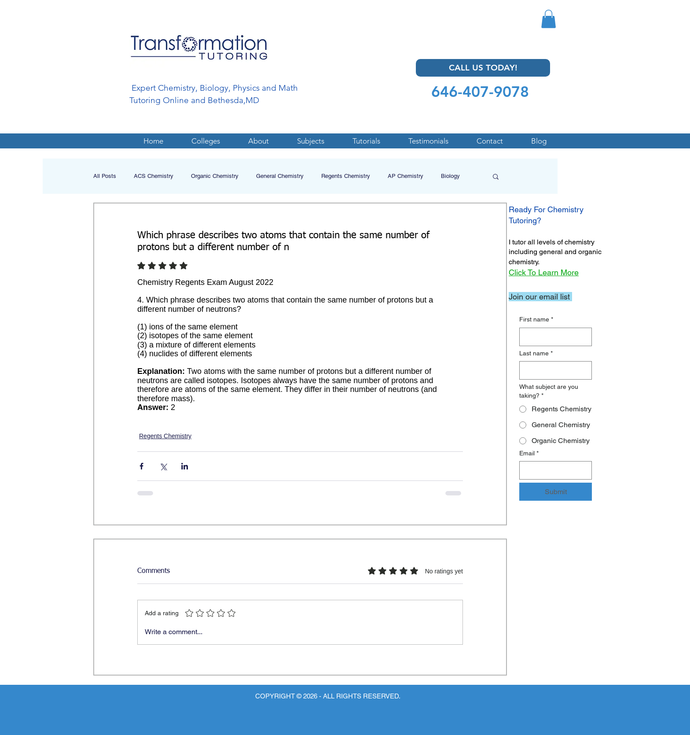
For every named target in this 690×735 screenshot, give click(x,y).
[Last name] (553, 370)
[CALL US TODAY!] (483, 68)
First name (536, 319)
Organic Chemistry (215, 176)
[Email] (553, 470)
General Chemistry (280, 176)
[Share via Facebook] (141, 466)
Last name (536, 353)
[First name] (553, 337)
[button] (548, 19)
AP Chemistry (405, 176)
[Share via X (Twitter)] (163, 466)
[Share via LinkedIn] (184, 466)
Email (529, 453)
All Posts (104, 176)
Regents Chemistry (345, 176)
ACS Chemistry (153, 176)
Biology (450, 176)
